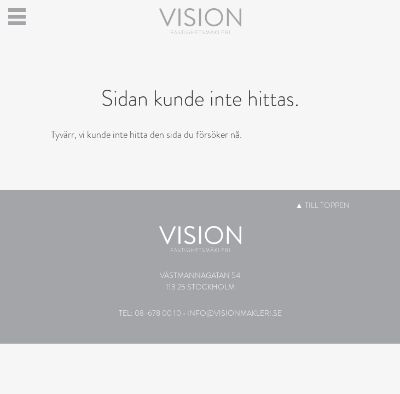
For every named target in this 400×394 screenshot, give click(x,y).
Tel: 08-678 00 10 (150, 313)
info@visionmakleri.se (234, 313)
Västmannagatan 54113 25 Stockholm (200, 281)
